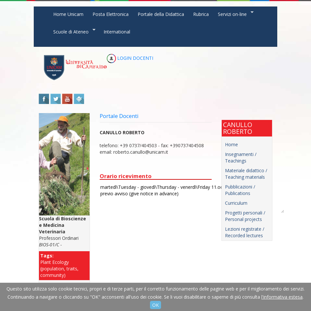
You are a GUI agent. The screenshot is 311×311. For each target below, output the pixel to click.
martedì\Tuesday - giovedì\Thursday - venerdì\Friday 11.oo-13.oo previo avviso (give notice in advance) (192, 198)
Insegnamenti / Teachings (240, 157)
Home (231, 144)
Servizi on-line (233, 13)
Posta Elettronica (111, 14)
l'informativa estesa (282, 297)
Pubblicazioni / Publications (240, 190)
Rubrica (201, 14)
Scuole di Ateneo (72, 31)
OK (155, 305)
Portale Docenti (119, 116)
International (117, 32)
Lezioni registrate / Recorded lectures (244, 232)
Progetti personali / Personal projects (245, 216)
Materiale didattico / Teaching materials (246, 173)
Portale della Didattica (161, 14)
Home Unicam (68, 14)
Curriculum (236, 203)
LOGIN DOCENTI (130, 58)
